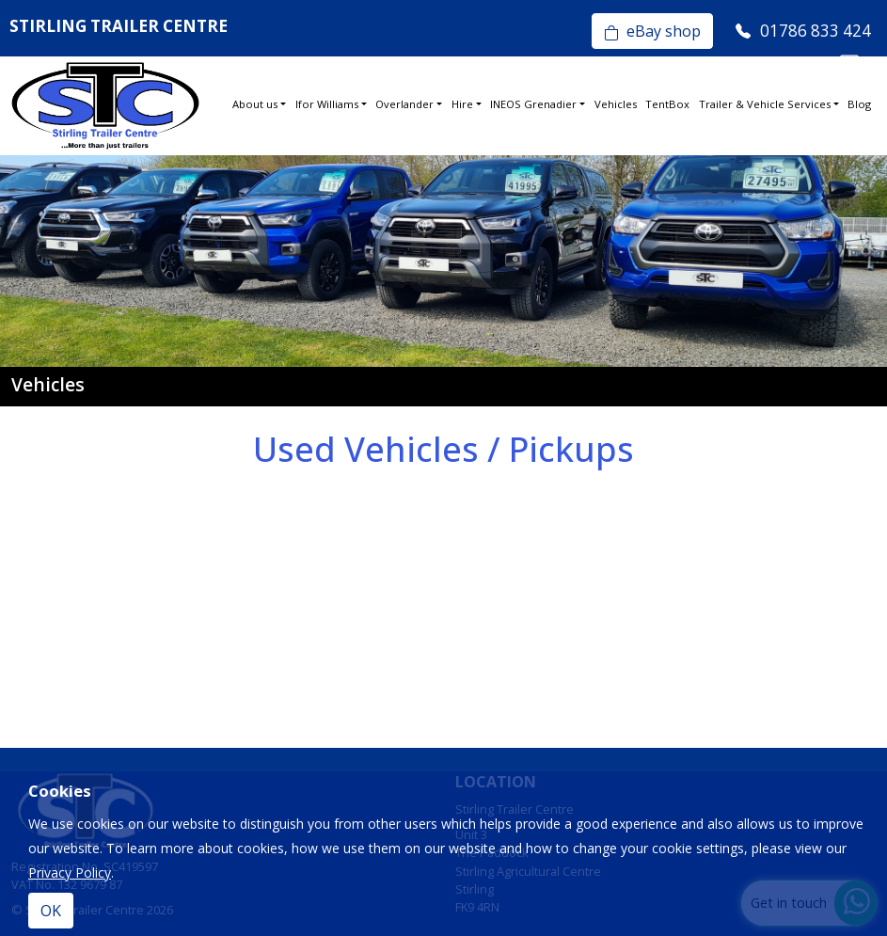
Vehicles (615, 104)
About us (254, 104)
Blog (859, 104)
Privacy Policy (69, 872)
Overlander (404, 104)
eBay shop (652, 31)
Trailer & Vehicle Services (765, 104)
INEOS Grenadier (533, 104)
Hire (462, 104)
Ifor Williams (326, 104)
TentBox (667, 104)
